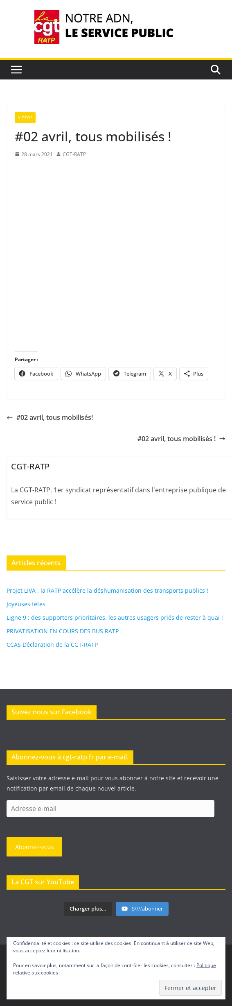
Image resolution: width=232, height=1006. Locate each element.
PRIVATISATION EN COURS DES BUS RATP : (64, 631)
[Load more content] (88, 909)
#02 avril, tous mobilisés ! (181, 438)
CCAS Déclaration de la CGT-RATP (52, 644)
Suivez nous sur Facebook (51, 711)
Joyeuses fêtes (26, 604)
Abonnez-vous (34, 847)
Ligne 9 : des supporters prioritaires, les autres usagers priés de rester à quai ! (115, 617)
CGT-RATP (74, 154)
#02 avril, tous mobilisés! (50, 417)
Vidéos (25, 117)
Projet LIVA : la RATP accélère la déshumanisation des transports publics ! (107, 590)
